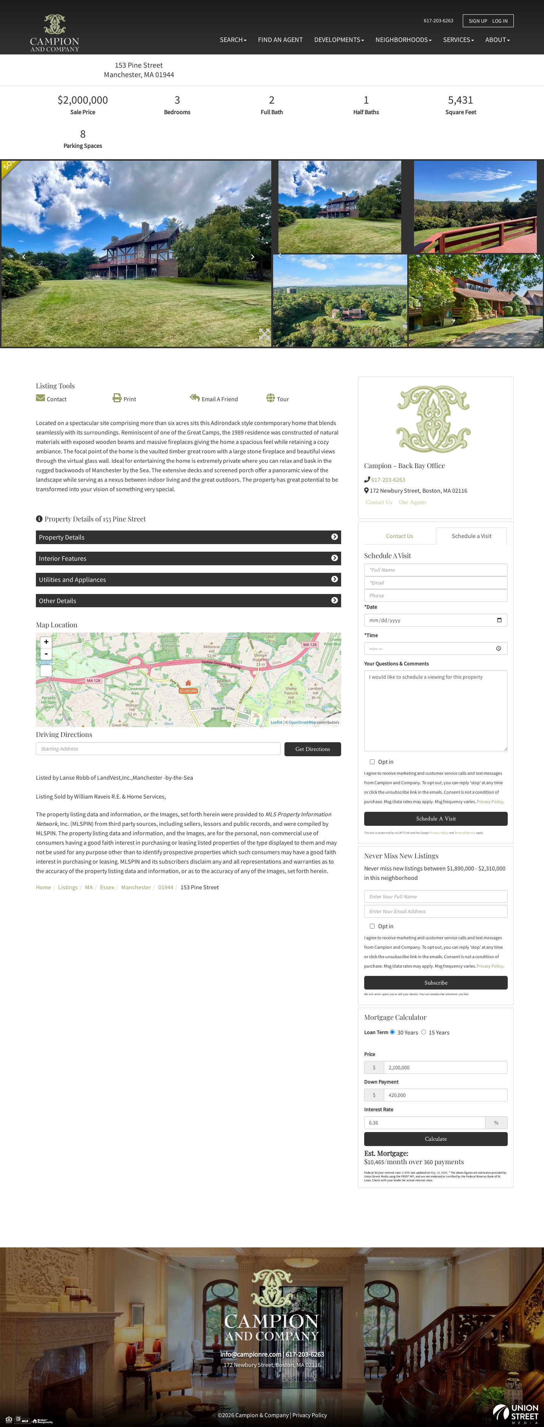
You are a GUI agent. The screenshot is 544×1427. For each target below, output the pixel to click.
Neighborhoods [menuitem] (404, 39)
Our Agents (413, 502)
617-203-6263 (436, 20)
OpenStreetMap (302, 722)
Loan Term (376, 1032)
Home (43, 887)
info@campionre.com (250, 1354)
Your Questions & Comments (396, 663)
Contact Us (379, 502)
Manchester (136, 887)
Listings (68, 887)
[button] (22, 254)
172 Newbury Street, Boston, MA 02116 (272, 1364)
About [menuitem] (497, 39)
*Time (371, 635)
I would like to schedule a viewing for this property (436, 710)
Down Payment (381, 1081)
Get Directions (312, 749)
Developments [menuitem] (339, 39)
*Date (370, 606)
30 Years (404, 1032)
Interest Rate (378, 1109)
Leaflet (277, 722)
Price (369, 1054)
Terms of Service (464, 832)
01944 (165, 887)
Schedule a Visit (471, 536)
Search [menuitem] (233, 39)
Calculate (436, 1139)
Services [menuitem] (458, 39)
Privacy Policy (490, 801)
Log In (500, 20)
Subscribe (436, 982)
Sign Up (478, 20)
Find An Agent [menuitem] (280, 39)
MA (89, 887)
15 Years (435, 1032)
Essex (107, 887)
